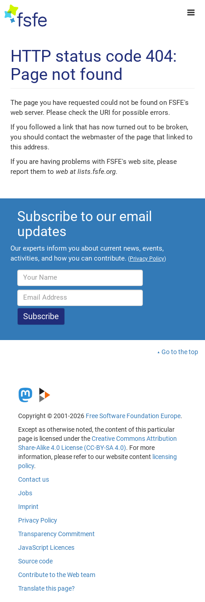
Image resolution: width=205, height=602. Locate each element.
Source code (35, 561)
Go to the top (179, 351)
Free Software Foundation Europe (133, 415)
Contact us (33, 479)
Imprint (28, 506)
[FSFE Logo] (26, 16)
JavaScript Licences (46, 547)
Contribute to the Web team (56, 574)
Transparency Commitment (56, 534)
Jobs (25, 493)
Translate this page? (46, 588)
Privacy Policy (37, 520)
